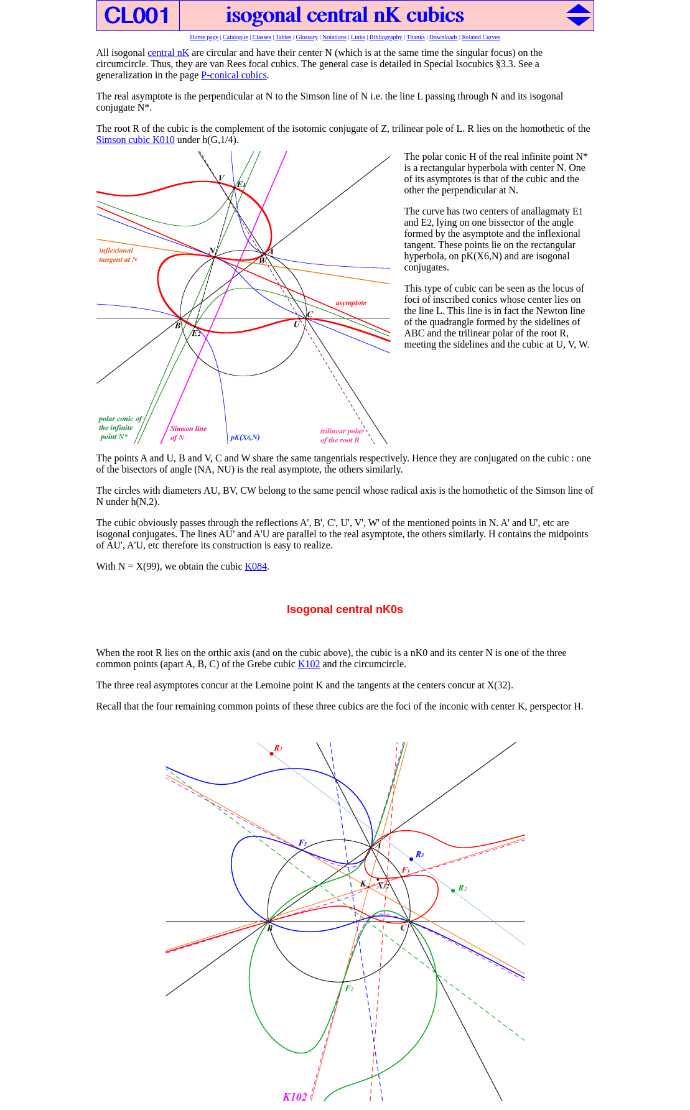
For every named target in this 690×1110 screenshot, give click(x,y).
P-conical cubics (233, 75)
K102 (309, 664)
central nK (168, 52)
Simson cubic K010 (135, 139)
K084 (256, 566)
